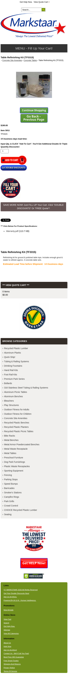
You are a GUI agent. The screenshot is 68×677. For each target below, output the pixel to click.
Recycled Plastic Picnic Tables (18, 431)
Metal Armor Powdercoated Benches (21, 444)
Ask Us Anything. (10, 597)
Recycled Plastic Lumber (16, 348)
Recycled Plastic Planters (16, 427)
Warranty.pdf (12, 231)
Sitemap (7, 630)
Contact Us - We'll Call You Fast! (16, 653)
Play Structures (11, 405)
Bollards (8, 383)
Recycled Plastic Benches (16, 422)
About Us (7, 643)
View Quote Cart (42, 2)
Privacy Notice (9, 668)
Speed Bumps (11, 484)
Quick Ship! (9, 357)
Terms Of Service (10, 671)
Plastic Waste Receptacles (17, 466)
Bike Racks (9, 435)
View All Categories (11, 633)
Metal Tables (10, 453)
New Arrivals (8, 610)
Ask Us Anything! (10, 650)
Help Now (7, 646)
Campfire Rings (11, 497)
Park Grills (9, 501)
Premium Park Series (14, 379)
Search (6, 623)
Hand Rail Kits (11, 370)
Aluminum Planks (12, 352)
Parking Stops (11, 479)
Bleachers (9, 401)
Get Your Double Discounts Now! (16, 593)
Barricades (9, 488)
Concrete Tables (30, 60)
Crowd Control (11, 505)
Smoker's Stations (12, 492)
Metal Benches (11, 440)
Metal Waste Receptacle (15, 449)
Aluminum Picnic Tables (15, 392)
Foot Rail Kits (10, 374)
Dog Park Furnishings (14, 462)
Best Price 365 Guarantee (14, 657)
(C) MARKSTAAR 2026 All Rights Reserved (21, 590)
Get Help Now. (26, 2)
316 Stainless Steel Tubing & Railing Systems (26, 387)
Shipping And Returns (12, 664)
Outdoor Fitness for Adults (16, 409)
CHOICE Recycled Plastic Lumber (20, 510)
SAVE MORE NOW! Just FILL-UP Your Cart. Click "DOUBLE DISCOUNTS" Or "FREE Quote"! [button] (33, 207)
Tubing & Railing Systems (16, 361)
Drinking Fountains (13, 366)
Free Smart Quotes (11, 661)
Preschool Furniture (13, 457)
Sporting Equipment (13, 470)
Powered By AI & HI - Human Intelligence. (20, 600)
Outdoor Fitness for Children (17, 414)
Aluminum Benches (13, 396)
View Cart (7, 619)
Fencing (8, 475)
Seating (7, 514)
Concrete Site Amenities (12, 60)
